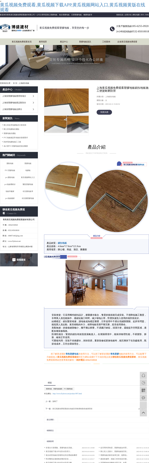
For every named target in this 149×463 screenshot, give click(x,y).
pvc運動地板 (10, 177)
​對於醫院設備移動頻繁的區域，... (59, 459)
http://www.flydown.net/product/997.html (67, 394)
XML (147, 15)
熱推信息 (119, 15)
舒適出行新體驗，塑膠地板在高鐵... (59, 448)
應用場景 (43, 42)
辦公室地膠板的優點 (11, 129)
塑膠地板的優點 (10, 133)
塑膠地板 (27, 163)
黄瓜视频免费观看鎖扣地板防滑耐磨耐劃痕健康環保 (72, 409)
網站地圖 (136, 15)
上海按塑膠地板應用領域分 (14, 96)
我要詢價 (104, 112)
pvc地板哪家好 (10, 184)
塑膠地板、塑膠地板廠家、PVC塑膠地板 (59, 389)
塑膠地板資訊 (85, 42)
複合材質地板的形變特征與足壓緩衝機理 (61, 455)
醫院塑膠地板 (28, 184)
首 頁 (15, 83)
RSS (142, 15)
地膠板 (28, 170)
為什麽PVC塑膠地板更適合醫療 (16, 146)
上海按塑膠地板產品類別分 (14, 103)
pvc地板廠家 (10, 198)
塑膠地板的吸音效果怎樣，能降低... (114, 455)
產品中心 (64, 42)
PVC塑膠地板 (10, 170)
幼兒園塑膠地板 (28, 198)
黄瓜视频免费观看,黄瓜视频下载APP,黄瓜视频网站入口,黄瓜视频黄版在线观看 (72, 7)
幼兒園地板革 (28, 191)
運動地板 (9, 163)
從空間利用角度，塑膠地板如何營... (114, 448)
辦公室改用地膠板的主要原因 (15, 125)
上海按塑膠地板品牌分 (12, 109)
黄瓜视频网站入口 (28, 177)
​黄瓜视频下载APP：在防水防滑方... (58, 451)
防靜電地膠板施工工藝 (12, 142)
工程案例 (106, 42)
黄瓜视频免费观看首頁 (22, 42)
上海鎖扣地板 (24, 83)
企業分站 (128, 15)
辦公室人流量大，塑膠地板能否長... (114, 451)
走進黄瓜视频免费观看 (127, 42)
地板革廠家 (10, 191)
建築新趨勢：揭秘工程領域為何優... (114, 459)
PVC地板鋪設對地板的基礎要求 (16, 138)
